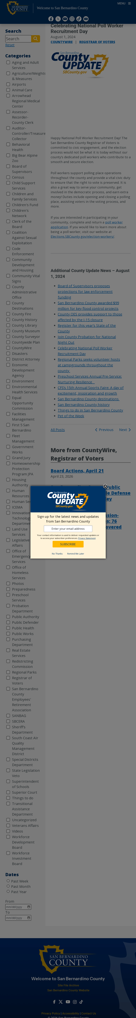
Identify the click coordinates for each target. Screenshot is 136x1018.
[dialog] (68, 522)
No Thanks (57, 553)
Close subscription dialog (105, 486)
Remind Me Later (75, 553)
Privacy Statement (87, 538)
